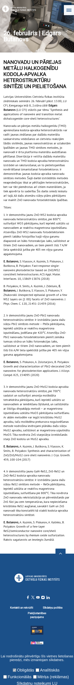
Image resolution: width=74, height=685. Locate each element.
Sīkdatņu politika (52, 607)
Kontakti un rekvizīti (21, 607)
